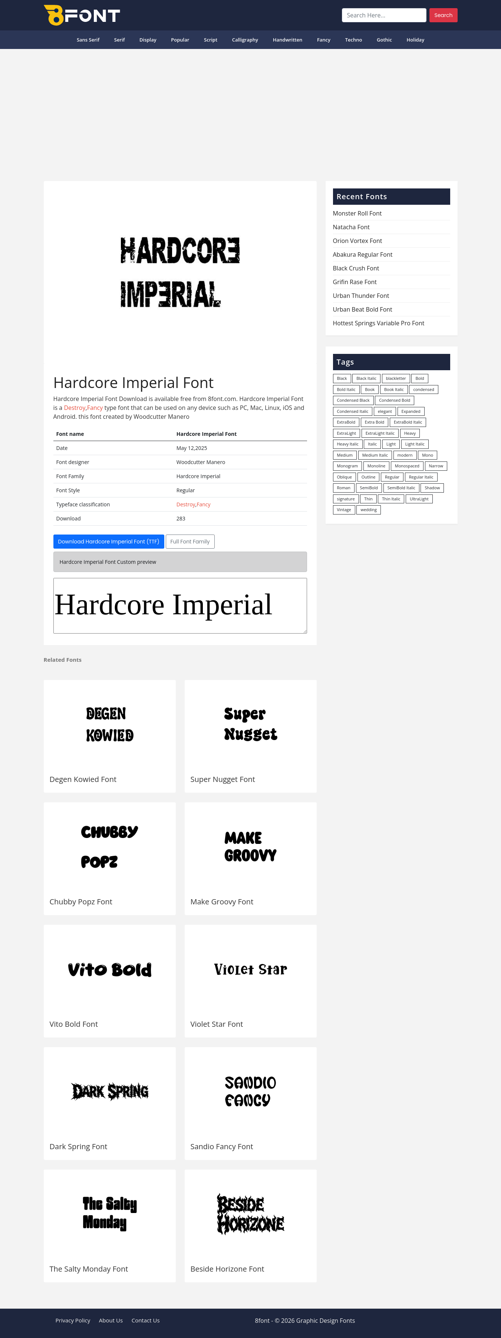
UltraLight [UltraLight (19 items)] (419, 499)
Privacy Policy (73, 1320)
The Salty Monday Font (89, 1269)
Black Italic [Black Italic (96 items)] (366, 378)
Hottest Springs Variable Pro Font (379, 323)
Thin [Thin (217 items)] (368, 499)
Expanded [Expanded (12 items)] (411, 411)
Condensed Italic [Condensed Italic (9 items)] (353, 411)
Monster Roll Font (357, 213)
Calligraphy (245, 39)
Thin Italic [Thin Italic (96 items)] (391, 499)
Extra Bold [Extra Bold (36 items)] (375, 422)
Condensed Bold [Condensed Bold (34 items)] (394, 400)
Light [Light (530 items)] (391, 444)
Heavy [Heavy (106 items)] (410, 433)
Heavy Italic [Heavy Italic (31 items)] (348, 444)
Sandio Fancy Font (222, 1146)
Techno (353, 39)
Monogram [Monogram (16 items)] (347, 466)
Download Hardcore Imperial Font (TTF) (108, 541)
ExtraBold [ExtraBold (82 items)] (346, 422)
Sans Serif (88, 39)
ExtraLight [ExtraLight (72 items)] (346, 433)
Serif (119, 39)
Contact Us (146, 1320)
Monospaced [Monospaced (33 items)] (407, 466)
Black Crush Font (356, 268)
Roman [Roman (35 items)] (343, 487)
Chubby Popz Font (81, 902)
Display (147, 39)
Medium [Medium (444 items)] (345, 455)
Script (210, 39)
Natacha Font (351, 227)
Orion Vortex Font (357, 241)
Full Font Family (190, 541)
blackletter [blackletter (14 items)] (396, 378)
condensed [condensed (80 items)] (423, 389)
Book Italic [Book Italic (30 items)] (394, 389)
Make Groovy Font (222, 902)
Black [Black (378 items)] (342, 378)
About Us (111, 1320)
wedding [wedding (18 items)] (368, 509)
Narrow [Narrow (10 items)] (436, 466)
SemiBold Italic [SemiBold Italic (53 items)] (401, 487)
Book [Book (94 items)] (370, 389)
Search (443, 15)
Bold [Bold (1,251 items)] (419, 378)
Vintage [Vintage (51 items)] (344, 509)
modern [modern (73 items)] (405, 455)
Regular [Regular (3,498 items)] (392, 477)
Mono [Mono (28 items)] (427, 455)
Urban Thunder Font (361, 296)
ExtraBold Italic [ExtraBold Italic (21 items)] (408, 422)
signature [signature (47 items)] (346, 499)
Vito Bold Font (74, 1024)
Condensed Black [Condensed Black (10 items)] (353, 400)
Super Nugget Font (223, 779)
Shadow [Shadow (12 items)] (432, 487)
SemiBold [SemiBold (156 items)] (369, 487)
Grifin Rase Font (355, 282)
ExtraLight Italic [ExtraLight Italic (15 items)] (380, 433)
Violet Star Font (217, 1024)
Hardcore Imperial (180, 606)
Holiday (416, 39)
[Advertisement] (250, 112)
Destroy (74, 408)
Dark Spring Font (79, 1146)
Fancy (323, 39)
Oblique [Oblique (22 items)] (344, 477)
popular (180, 39)
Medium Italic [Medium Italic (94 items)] (375, 455)
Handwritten (288, 39)
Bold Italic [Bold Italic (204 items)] (346, 389)
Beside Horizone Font (227, 1269)
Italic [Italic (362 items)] (372, 444)
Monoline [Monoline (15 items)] (376, 466)
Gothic (384, 39)
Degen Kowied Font (83, 779)
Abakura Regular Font (363, 254)
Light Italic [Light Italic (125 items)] (415, 444)
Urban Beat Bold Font (362, 309)
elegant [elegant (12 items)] (385, 411)
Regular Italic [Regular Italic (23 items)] (421, 477)
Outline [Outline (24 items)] (369, 477)
